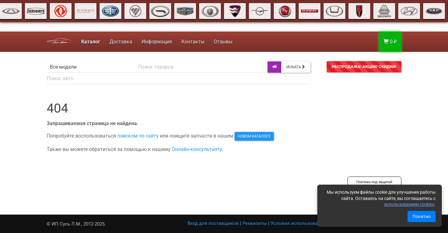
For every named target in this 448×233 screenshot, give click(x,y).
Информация (157, 42)
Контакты (192, 42)
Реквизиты (254, 223)
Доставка (121, 42)
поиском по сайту (138, 136)
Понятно (422, 216)
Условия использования (298, 223)
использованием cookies (409, 204)
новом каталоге (254, 136)
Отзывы (223, 42)
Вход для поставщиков (213, 223)
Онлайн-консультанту (197, 149)
